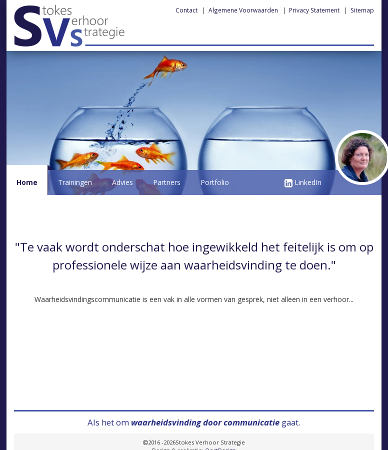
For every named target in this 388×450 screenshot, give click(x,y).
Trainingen (75, 182)
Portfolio (214, 182)
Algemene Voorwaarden (243, 10)
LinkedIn (303, 182)
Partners (166, 182)
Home (27, 182)
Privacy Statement (314, 10)
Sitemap (362, 10)
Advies (122, 182)
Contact (187, 10)
